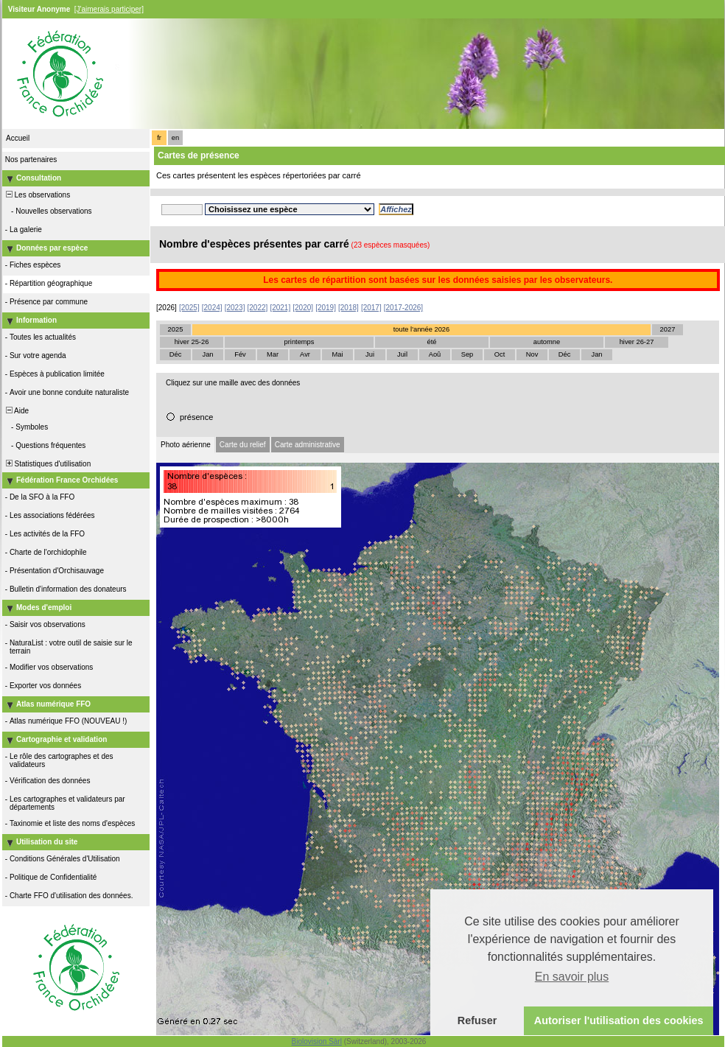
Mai (337, 354)
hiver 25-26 (192, 342)
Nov (532, 354)
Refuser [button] (477, 1020)
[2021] (280, 308)
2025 (175, 329)
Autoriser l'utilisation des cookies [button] (619, 1020)
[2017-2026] (403, 308)
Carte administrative (307, 445)
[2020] (303, 308)
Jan (207, 354)
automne (546, 342)
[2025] (189, 308)
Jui (369, 354)
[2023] (235, 308)
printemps (299, 342)
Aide (16, 411)
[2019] (325, 308)
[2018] (348, 308)
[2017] (371, 308)
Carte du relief (243, 445)
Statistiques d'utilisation (47, 464)
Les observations (37, 195)
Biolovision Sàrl (317, 1041)
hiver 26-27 (637, 342)
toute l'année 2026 (421, 329)
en (175, 137)
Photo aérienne (186, 445)
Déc (175, 354)
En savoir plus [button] (572, 976)
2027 (668, 329)
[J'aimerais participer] (109, 9)
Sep (467, 354)
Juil (402, 354)
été (432, 342)
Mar (273, 354)
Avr (305, 354)
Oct (499, 354)
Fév (240, 354)
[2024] (212, 308)
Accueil (17, 138)
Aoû (435, 354)
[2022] (258, 308)
